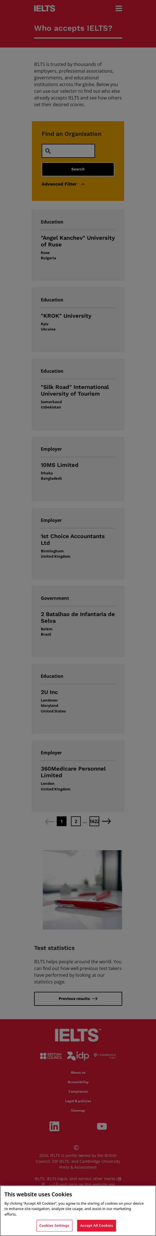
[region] (78, 1210)
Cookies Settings (54, 1225)
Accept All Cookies (96, 1225)
